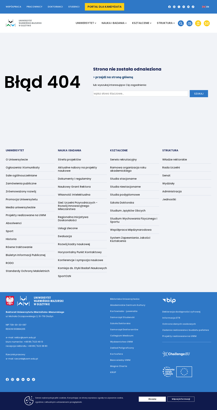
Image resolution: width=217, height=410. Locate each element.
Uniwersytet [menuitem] (85, 23)
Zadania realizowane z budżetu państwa (185, 330)
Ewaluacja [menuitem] (65, 236)
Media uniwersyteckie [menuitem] (20, 207)
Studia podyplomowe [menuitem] (125, 195)
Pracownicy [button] (34, 6)
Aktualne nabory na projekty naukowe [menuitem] (77, 169)
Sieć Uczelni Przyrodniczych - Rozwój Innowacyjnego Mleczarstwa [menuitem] (77, 206)
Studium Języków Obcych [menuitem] (128, 211)
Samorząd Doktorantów (124, 329)
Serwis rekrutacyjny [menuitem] (123, 159)
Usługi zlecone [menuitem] (68, 228)
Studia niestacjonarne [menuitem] (125, 187)
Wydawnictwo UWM (121, 341)
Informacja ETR (171, 317)
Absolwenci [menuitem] (14, 223)
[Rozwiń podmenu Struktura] (174, 23)
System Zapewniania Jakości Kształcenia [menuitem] (130, 239)
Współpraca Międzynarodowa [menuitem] (130, 230)
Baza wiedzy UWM (120, 360)
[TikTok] (193, 6)
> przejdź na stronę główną (113, 77)
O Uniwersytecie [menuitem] (17, 159)
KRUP (113, 372)
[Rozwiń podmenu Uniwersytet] (95, 23)
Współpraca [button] (13, 6)
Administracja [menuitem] (172, 191)
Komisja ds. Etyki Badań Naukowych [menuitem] (82, 268)
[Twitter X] (179, 6)
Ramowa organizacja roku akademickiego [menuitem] (128, 169)
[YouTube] (188, 6)
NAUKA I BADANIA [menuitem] (113, 23)
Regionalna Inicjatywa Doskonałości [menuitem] (73, 218)
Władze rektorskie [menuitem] (174, 159)
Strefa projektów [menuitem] (69, 159)
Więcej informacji (181, 399)
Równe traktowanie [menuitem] (19, 247)
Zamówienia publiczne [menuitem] (21, 183)
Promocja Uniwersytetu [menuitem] (22, 199)
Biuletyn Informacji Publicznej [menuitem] (25, 255)
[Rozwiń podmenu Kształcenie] (150, 23)
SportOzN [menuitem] (64, 276)
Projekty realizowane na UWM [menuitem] (26, 215)
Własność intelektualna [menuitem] (74, 195)
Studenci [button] (73, 6)
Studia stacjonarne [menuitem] (123, 179)
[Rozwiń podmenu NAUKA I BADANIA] (126, 23)
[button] (181, 23)
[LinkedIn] (183, 6)
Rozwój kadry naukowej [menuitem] (74, 244)
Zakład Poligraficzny (122, 347)
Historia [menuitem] (11, 239)
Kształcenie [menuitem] (140, 23)
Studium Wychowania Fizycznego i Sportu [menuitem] (133, 220)
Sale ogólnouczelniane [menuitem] (21, 175)
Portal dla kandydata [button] (104, 7)
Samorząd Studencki (122, 317)
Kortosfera (116, 353)
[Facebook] (169, 6)
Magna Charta (118, 366)
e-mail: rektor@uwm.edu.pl (21, 337)
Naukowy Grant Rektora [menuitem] (74, 187)
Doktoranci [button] (55, 6)
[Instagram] (174, 6)
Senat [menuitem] (166, 175)
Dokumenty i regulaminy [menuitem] (74, 179)
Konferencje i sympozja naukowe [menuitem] (80, 260)
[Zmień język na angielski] (203, 6)
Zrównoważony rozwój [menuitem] (21, 191)
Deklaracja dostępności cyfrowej (181, 311)
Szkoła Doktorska (120, 323)
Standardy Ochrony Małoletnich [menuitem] (27, 271)
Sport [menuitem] (9, 231)
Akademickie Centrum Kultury (127, 305)
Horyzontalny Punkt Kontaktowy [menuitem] (80, 252)
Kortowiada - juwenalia (123, 311)
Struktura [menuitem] (165, 23)
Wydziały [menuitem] (168, 183)
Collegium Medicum (121, 335)
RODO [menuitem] (10, 263)
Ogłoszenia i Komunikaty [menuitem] (23, 167)
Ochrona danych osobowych (179, 323)
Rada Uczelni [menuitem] (171, 167)
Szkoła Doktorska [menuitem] (122, 203)
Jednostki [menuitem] (169, 199)
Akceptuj (152, 399)
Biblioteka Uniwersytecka (124, 299)
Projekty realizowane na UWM (179, 336)
